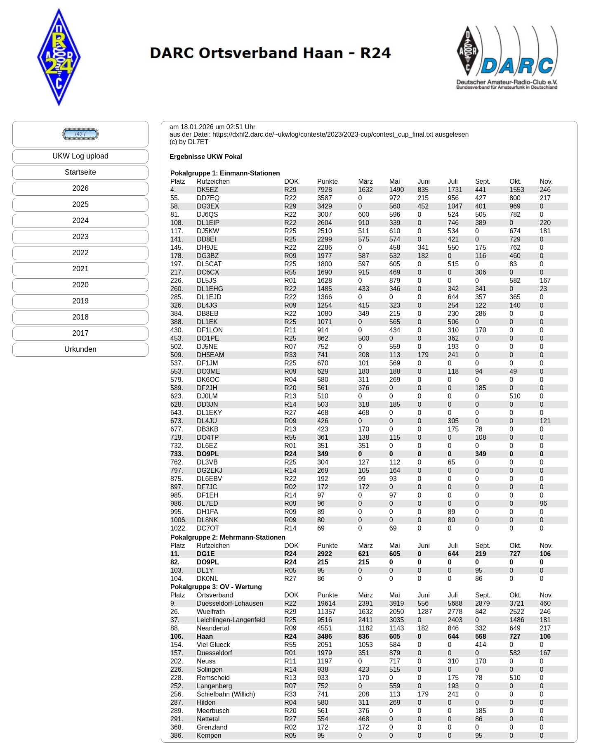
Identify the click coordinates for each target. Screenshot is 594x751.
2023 (80, 236)
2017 (80, 333)
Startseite (80, 172)
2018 (80, 317)
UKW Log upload (80, 156)
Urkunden (80, 349)
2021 (80, 269)
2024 (80, 220)
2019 (80, 301)
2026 (80, 188)
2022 (80, 253)
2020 (80, 285)
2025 (80, 204)
